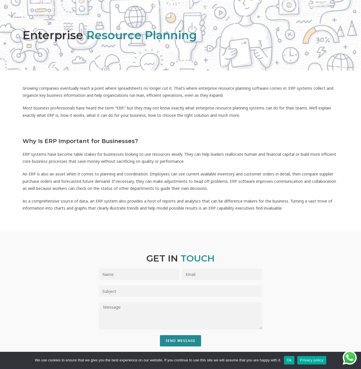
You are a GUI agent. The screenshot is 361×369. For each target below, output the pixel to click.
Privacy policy (311, 360)
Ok (289, 360)
